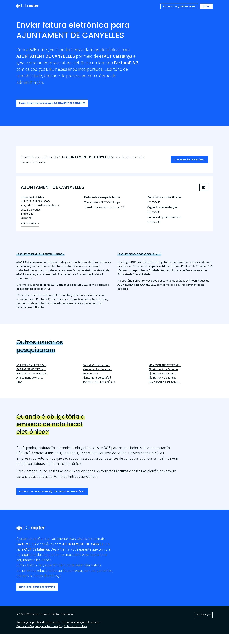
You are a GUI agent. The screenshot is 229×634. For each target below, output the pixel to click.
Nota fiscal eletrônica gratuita (37, 586)
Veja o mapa (28, 223)
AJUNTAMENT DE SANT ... (164, 381)
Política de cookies (75, 626)
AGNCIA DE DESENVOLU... (31, 373)
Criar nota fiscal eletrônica (189, 159)
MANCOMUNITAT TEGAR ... (165, 365)
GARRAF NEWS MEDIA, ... (31, 369)
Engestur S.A (90, 373)
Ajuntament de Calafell (97, 377)
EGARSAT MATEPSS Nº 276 (99, 381)
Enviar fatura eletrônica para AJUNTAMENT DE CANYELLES (52, 103)
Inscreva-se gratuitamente (179, 6)
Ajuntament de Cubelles (163, 369)
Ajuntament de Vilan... (29, 377)
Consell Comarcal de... (96, 365)
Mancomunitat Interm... (97, 369)
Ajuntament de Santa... (162, 377)
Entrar (206, 6)
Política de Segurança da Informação (39, 626)
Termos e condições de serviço (80, 622)
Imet (19, 381)
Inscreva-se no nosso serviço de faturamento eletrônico (52, 491)
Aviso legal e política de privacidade (38, 622)
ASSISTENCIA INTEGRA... (31, 365)
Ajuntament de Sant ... (162, 373)
